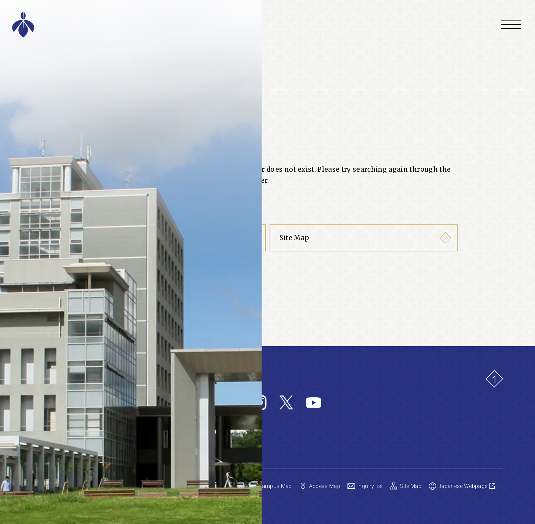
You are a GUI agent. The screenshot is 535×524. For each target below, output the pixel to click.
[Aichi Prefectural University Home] (122, 25)
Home (47, 101)
